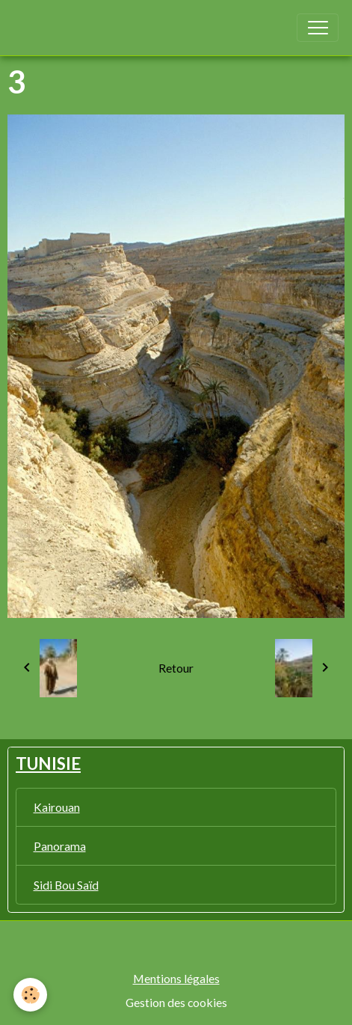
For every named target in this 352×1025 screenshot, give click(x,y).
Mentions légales (176, 978)
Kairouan (57, 807)
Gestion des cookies (176, 1002)
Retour (176, 668)
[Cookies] (30, 995)
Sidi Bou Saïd (66, 885)
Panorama (60, 846)
